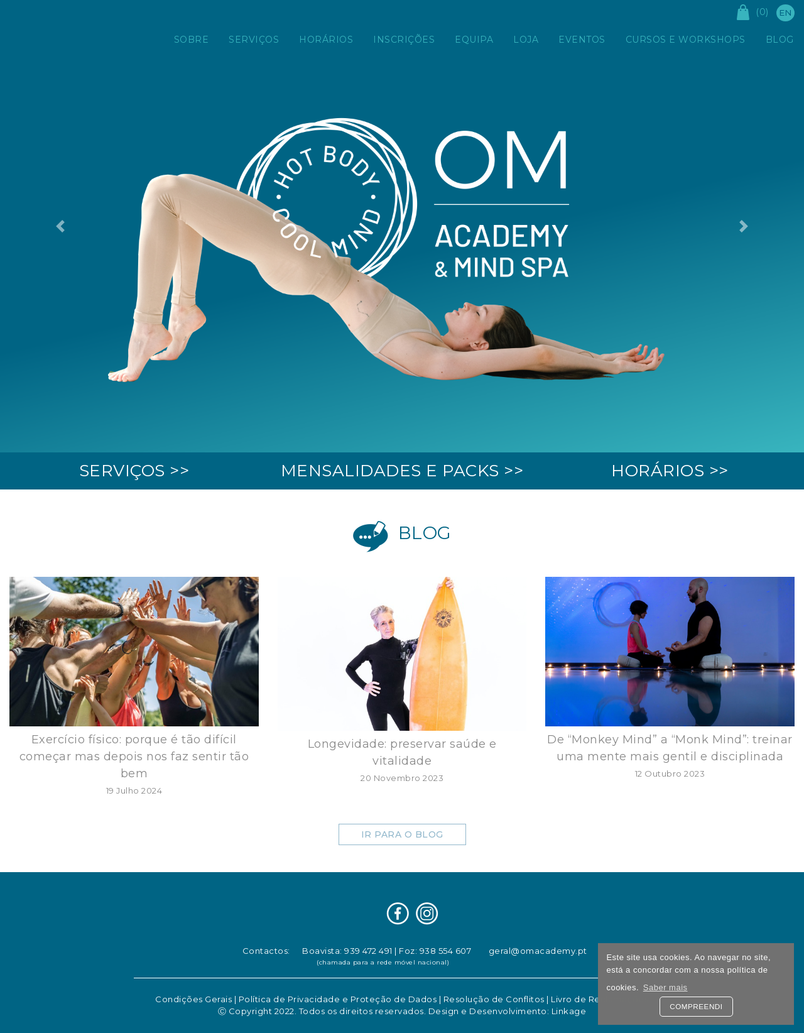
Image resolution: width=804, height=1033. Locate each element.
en (785, 13)
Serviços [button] (254, 39)
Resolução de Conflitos (494, 999)
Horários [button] (326, 39)
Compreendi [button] (696, 1006)
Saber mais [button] (665, 987)
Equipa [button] (474, 39)
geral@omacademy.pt (538, 951)
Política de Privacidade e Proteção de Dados (338, 999)
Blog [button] (780, 39)
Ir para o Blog (402, 834)
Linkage (569, 1011)
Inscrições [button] (404, 39)
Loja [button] (525, 39)
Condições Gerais (193, 999)
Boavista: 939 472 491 (347, 951)
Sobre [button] (191, 39)
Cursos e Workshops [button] (686, 39)
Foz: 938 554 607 (435, 951)
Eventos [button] (582, 39)
